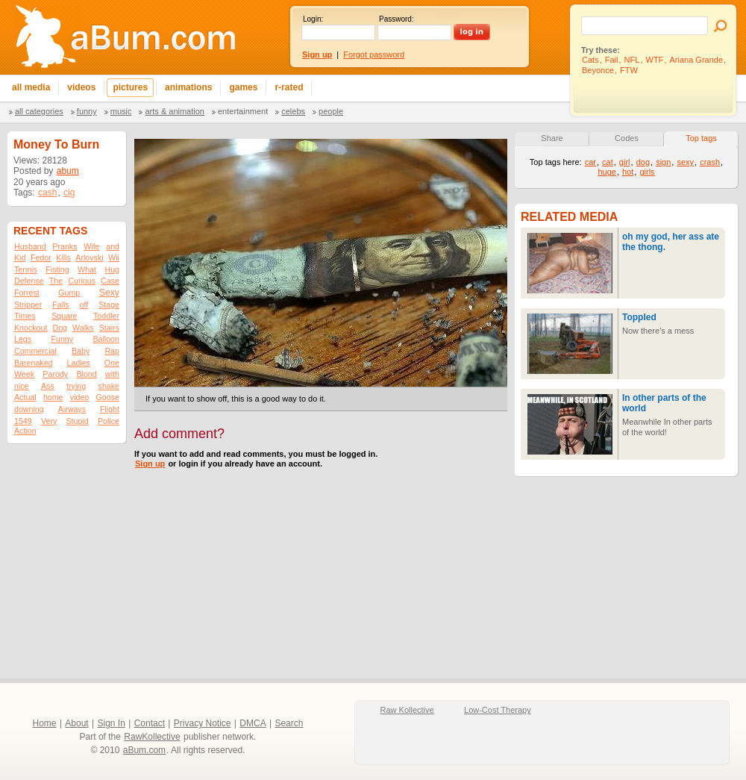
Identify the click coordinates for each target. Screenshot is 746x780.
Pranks (64, 246)
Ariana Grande (696, 59)
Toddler (106, 315)
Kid (19, 257)
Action (25, 430)
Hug (111, 269)
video (79, 397)
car (590, 161)
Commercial (35, 350)
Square (64, 315)
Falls (60, 304)
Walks (83, 327)
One (111, 362)
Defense (29, 280)
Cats (590, 59)
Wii (113, 257)
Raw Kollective (407, 709)
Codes (627, 138)
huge (606, 171)
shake (108, 385)
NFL (632, 59)
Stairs (109, 327)
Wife (91, 246)
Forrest (27, 292)
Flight (109, 409)
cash (47, 192)
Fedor (41, 257)
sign (663, 161)
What (87, 269)
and (112, 246)
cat (607, 161)
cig (69, 192)
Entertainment (243, 111)
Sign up (150, 463)
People (331, 111)
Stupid (77, 420)
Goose (107, 397)
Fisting (57, 269)
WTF (655, 59)
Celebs (293, 111)
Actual (25, 397)
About (76, 723)
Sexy (109, 292)
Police (108, 420)
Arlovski (89, 257)
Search (289, 723)
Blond (86, 373)
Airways (72, 409)
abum (68, 171)
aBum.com (144, 750)
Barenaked (33, 362)
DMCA (252, 723)
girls (646, 171)
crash (710, 161)
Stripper (28, 304)
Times (25, 315)
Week (24, 373)
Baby (81, 350)
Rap (111, 350)
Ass (47, 385)
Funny (87, 111)
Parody (55, 373)
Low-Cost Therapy (497, 709)
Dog (59, 327)
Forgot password (373, 54)
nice (21, 385)
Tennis (25, 269)
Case (110, 280)
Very (49, 420)
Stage (108, 304)
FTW (629, 70)
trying (76, 385)
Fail (611, 59)
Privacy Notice (202, 723)
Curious (81, 280)
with (112, 373)
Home (45, 723)
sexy (685, 161)
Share (551, 138)
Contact (149, 723)
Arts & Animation (174, 111)
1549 (23, 420)
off (84, 304)
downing (29, 409)
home (53, 397)
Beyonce (598, 70)
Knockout (30, 327)
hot (627, 171)
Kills (63, 257)
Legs (22, 338)
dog (643, 161)
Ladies (78, 362)
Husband (30, 246)
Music (121, 111)
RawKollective (152, 736)
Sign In (111, 723)
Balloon (106, 338)
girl (624, 161)
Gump (69, 292)
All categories (39, 111)
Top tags (701, 138)
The (56, 280)
